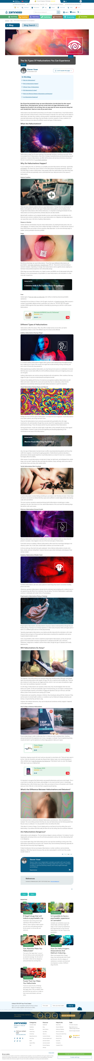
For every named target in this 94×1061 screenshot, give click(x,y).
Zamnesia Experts (46, 1043)
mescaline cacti (44, 265)
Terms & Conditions (60, 1031)
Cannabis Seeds (33, 1024)
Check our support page (21, 1034)
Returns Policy (59, 1036)
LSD (29, 265)
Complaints (58, 1043)
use (46, 680)
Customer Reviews (46, 1036)
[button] (23, 70)
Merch (31, 1040)
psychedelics (24, 168)
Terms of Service (27, 1009)
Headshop (32, 1027)
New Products (45, 1029)
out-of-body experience (41, 160)
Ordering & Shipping (60, 1029)
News (32, 894)
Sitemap (44, 1047)
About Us (44, 1033)
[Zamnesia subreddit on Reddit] (17, 1041)
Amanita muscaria (59, 301)
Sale (30, 1045)
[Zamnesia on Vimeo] (20, 1038)
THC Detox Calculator (73, 1024)
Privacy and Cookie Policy (61, 1033)
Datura (45, 690)
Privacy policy (51, 1052)
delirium (26, 226)
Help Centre (58, 1024)
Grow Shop (32, 1038)
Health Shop (32, 1031)
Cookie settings (74, 1057)
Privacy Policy (20, 1009)
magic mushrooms (35, 265)
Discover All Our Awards (68, 1015)
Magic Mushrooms (33, 1036)
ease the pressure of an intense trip (41, 761)
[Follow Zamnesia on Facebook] (14, 1038)
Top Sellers (45, 1031)
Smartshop (32, 1033)
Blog (44, 1027)
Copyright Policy (59, 1045)
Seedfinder (45, 1024)
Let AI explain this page (63, 71)
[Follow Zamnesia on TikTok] (14, 1041)
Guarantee (58, 1040)
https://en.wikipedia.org (55, 881)
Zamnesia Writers (46, 1040)
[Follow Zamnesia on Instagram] (17, 1038)
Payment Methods (59, 1027)
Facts (24, 894)
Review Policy (58, 1038)
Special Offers (32, 1043)
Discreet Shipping (46, 1045)
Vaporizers (32, 1029)
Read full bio (33, 870)
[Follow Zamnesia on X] (22, 1038)
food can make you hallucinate (37, 297)
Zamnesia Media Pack (47, 1038)
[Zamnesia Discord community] (20, 1041)
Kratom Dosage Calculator (74, 1030)
